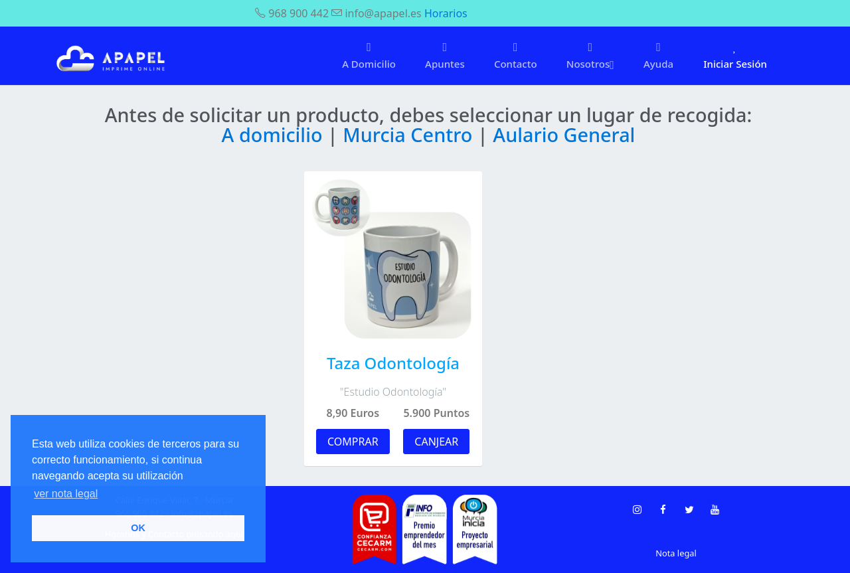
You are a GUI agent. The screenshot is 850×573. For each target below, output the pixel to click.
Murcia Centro (410, 134)
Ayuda (658, 55)
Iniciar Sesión (735, 55)
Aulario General (564, 134)
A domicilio (274, 134)
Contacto (515, 55)
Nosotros (590, 56)
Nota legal (675, 553)
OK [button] (138, 528)
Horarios (446, 13)
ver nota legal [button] (66, 493)
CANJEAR (436, 441)
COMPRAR (353, 441)
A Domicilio (369, 55)
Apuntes (445, 55)
